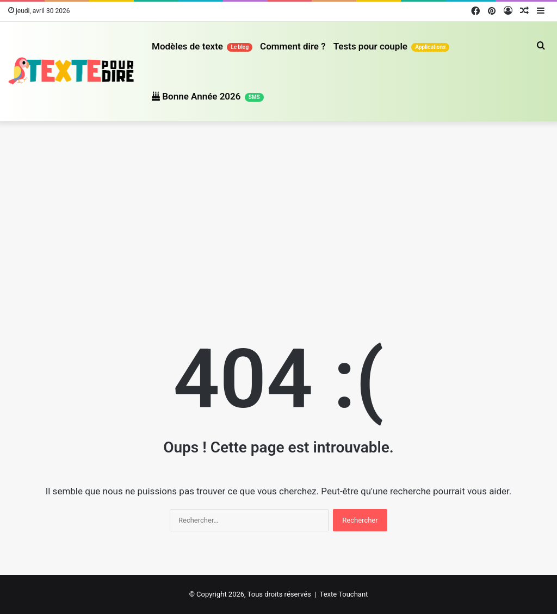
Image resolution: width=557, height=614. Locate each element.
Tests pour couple (391, 46)
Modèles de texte (202, 46)
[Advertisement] (278, 214)
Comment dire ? (293, 46)
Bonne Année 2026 (208, 96)
